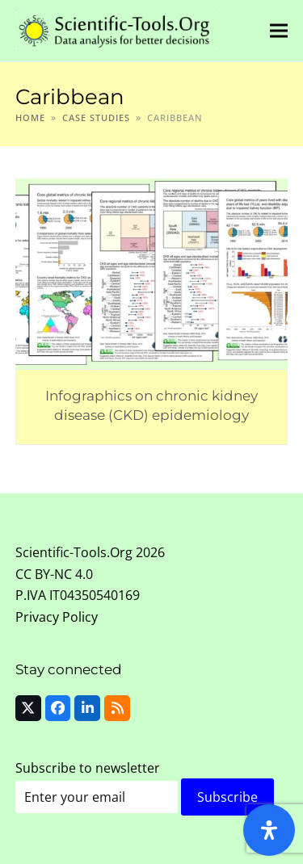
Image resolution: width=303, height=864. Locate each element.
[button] (279, 30)
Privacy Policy (56, 617)
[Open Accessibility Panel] (269, 830)
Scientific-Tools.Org (74, 552)
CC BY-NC (43, 574)
